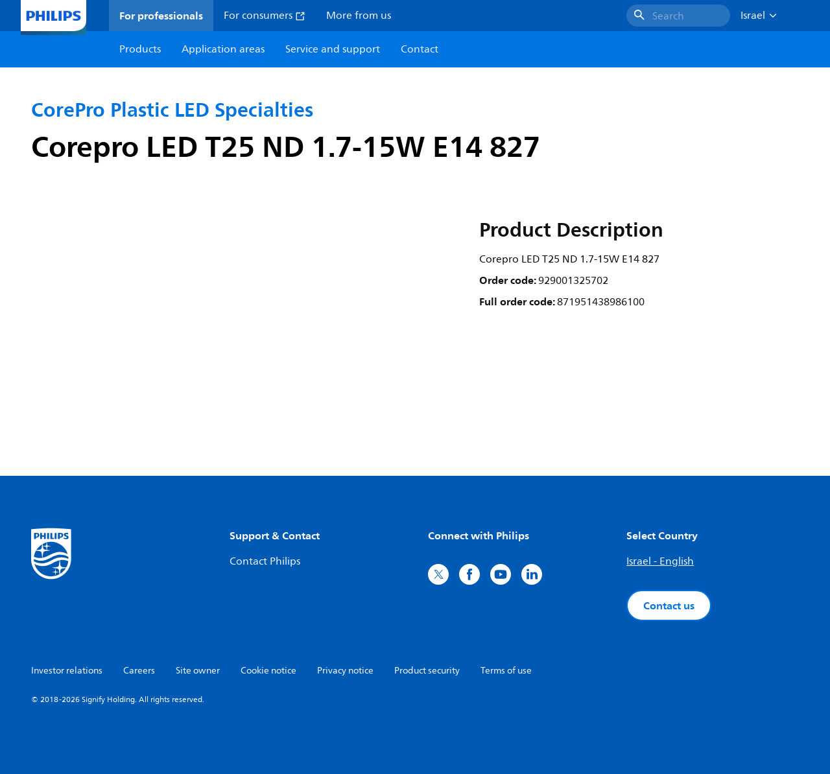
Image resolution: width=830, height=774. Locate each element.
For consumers (264, 15)
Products (140, 49)
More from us (358, 15)
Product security (427, 670)
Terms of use (506, 670)
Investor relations (66, 670)
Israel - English (660, 561)
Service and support (332, 49)
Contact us (668, 605)
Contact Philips (265, 561)
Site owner (198, 670)
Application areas (223, 49)
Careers (139, 670)
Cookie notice (268, 670)
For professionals (161, 15)
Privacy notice (345, 670)
